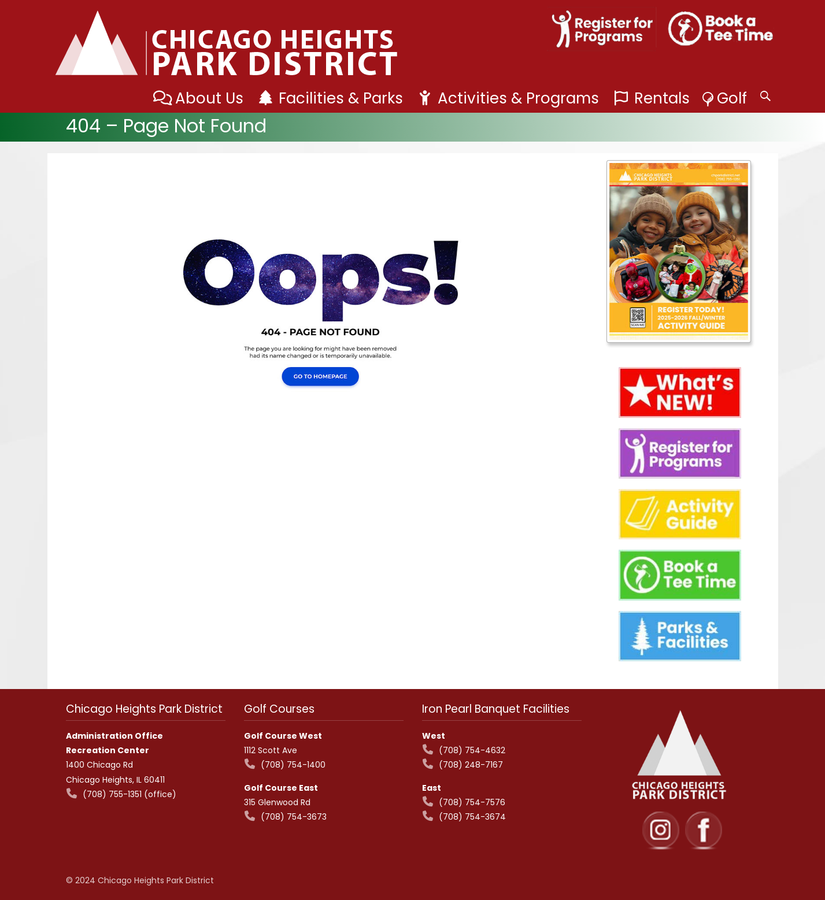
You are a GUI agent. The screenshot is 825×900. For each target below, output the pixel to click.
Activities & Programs (518, 98)
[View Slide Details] (678, 251)
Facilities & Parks (341, 98)
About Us (209, 98)
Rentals (662, 98)
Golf (732, 98)
